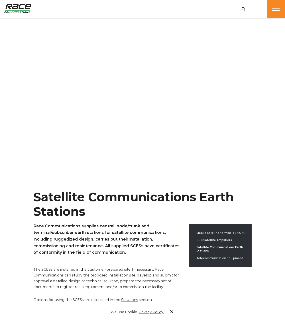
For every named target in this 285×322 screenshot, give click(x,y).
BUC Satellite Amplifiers (214, 240)
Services (117, 8)
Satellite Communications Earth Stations (219, 249)
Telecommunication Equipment (219, 258)
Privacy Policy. (151, 312)
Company (68, 8)
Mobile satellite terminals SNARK (220, 233)
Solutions (142, 8)
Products (92, 8)
